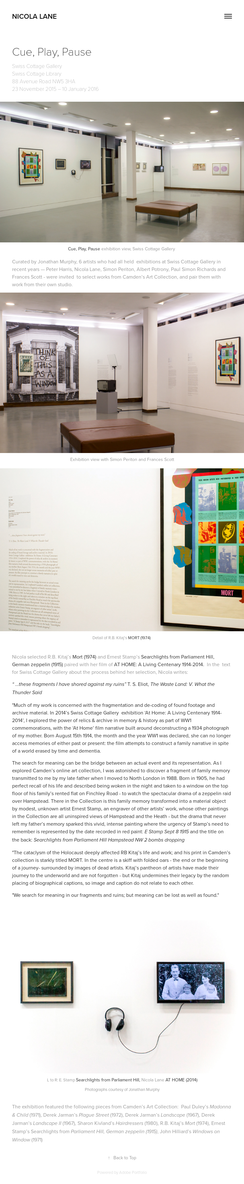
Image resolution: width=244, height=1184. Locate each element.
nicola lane (34, 16)
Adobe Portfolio (133, 1172)
